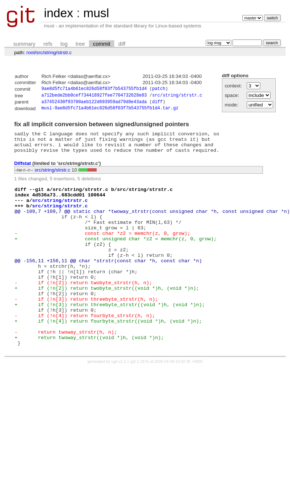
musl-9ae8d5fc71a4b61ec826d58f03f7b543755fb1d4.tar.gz (109, 111)
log (64, 44)
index (58, 13)
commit (101, 44)
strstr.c (64, 52)
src (39, 52)
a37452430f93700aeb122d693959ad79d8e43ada (94, 104)
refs (48, 44)
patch (158, 89)
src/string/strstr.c (177, 96)
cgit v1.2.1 (120, 400)
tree (80, 44)
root (30, 52)
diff (121, 44)
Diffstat (22, 170)
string (50, 52)
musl (96, 13)
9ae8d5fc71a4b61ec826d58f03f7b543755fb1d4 (94, 89)
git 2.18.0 (139, 400)
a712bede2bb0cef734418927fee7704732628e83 (94, 96)
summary (24, 44)
